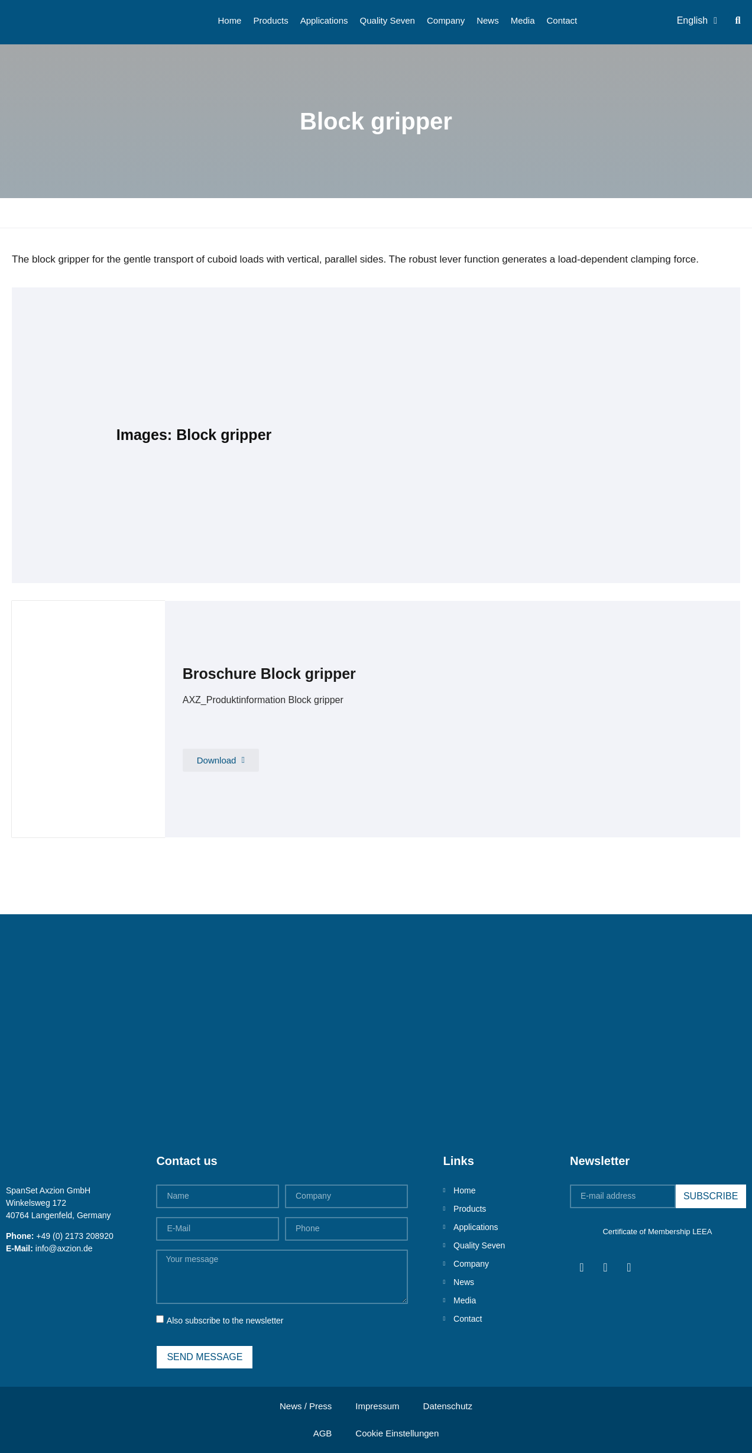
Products (270, 20)
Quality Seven (387, 20)
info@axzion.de (64, 1248)
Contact (562, 20)
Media (523, 20)
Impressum (377, 1406)
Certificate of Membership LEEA (657, 1231)
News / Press (306, 1406)
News (488, 20)
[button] (738, 21)
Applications (324, 20)
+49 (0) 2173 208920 (74, 1236)
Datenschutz (447, 1406)
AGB (322, 1433)
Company (446, 20)
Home (229, 20)
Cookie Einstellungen (397, 1433)
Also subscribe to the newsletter (225, 1320)
